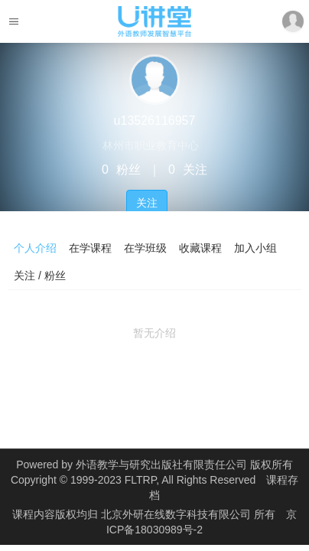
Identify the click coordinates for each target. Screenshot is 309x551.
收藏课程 (200, 248)
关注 (147, 203)
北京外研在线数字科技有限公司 (177, 514)
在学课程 (90, 248)
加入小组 (255, 248)
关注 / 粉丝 (40, 275)
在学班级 (145, 248)
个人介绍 (35, 248)
